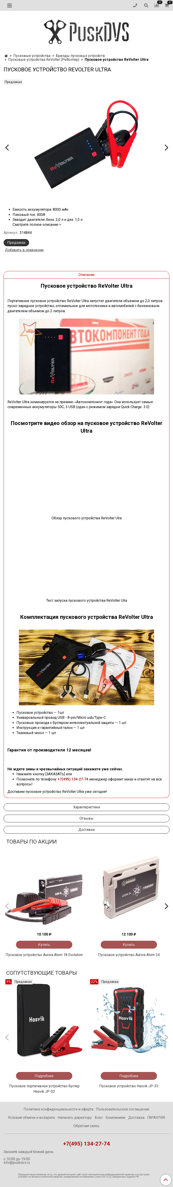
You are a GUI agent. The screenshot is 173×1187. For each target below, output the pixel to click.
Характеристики (86, 807)
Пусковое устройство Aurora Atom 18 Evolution (44, 955)
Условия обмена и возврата (31, 1117)
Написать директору (75, 1117)
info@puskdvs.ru (17, 1162)
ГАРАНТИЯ (156, 1117)
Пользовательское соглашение (122, 1109)
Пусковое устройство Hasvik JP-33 (128, 1086)
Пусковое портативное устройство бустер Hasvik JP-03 (44, 1089)
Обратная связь (86, 1126)
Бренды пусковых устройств (80, 56)
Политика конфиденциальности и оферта (58, 1109)
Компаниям (115, 1117)
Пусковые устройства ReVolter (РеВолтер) (43, 59)
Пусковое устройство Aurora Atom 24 (129, 955)
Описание (86, 275)
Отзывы (86, 818)
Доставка (86, 830)
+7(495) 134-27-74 (72, 779)
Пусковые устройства (31, 56)
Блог (99, 1117)
